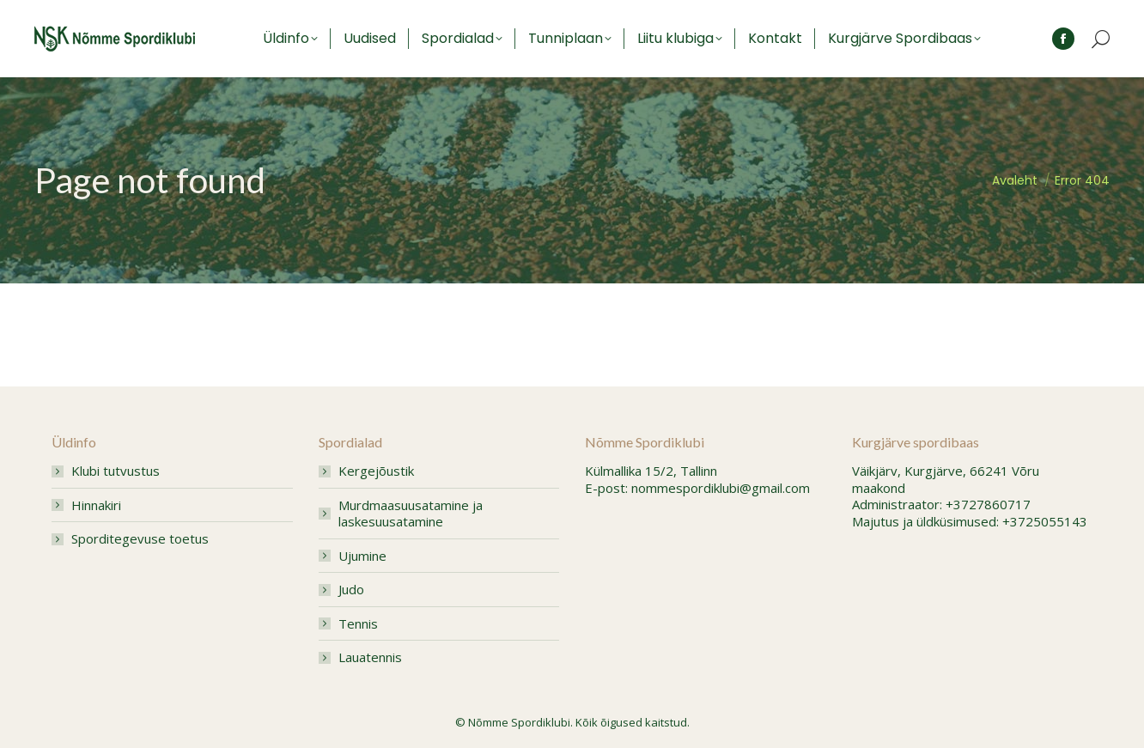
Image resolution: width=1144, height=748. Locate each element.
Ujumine (362, 556)
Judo (351, 589)
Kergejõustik (376, 471)
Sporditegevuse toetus (140, 539)
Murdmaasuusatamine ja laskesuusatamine (410, 514)
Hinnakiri (96, 505)
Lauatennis (370, 657)
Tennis (358, 624)
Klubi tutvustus (115, 471)
